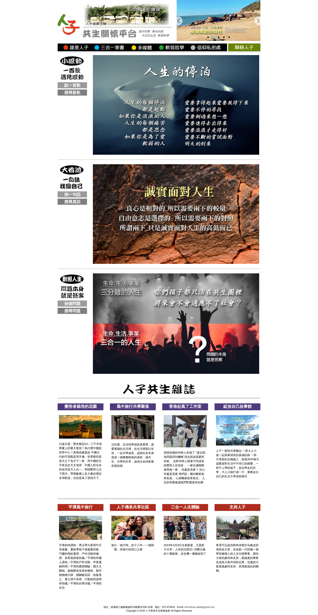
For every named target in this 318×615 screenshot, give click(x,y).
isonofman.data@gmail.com (199, 607)
